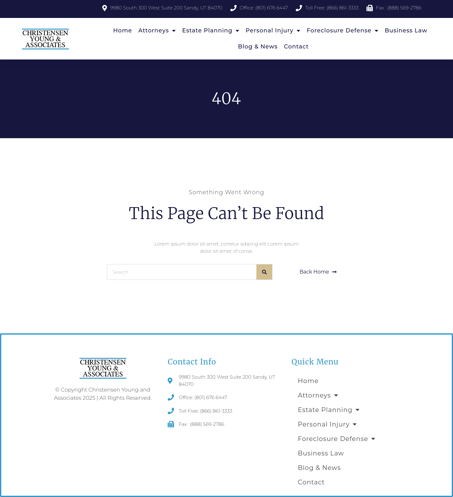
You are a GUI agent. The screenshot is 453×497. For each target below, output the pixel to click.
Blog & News (258, 46)
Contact (296, 46)
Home (122, 30)
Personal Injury (273, 31)
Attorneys (157, 31)
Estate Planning (210, 31)
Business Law (406, 30)
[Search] (264, 272)
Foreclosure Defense (342, 31)
